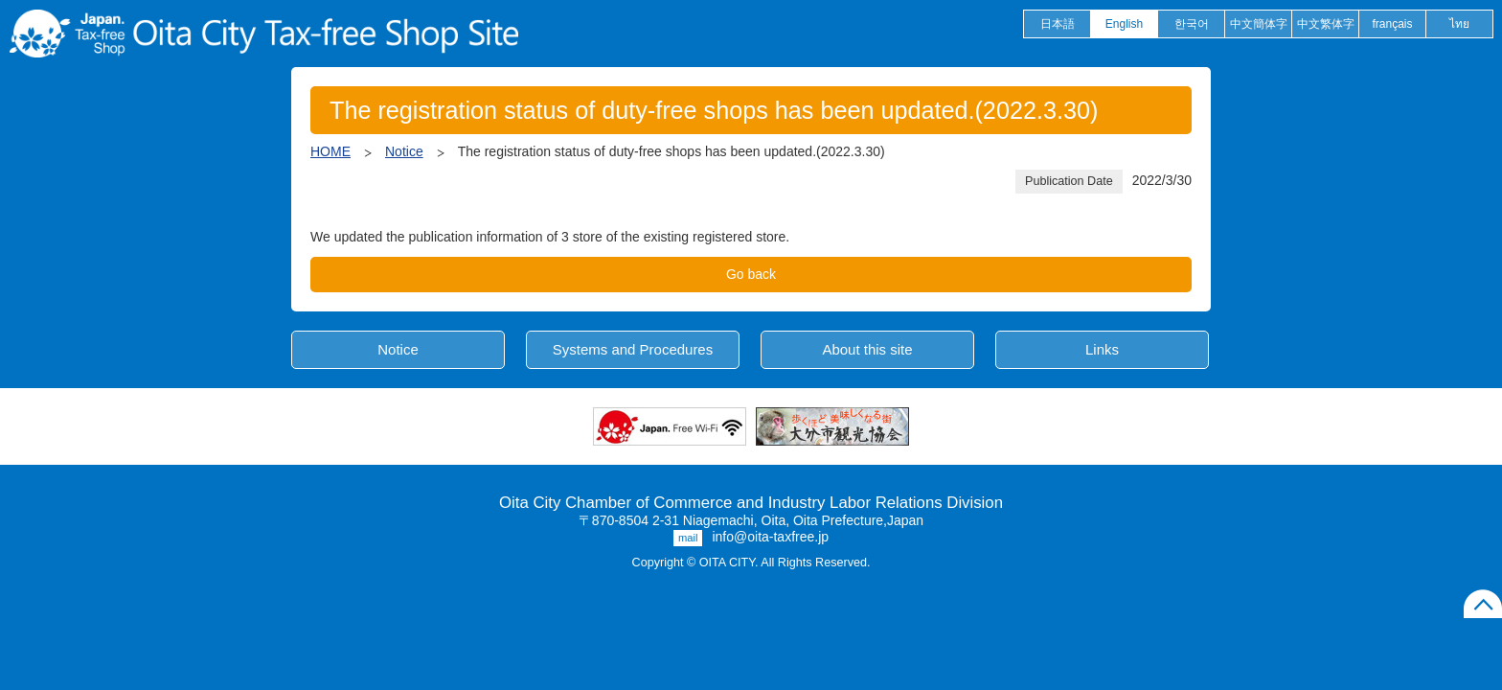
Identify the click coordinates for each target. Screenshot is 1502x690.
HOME (330, 151)
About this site (867, 349)
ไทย (1459, 24)
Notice (404, 151)
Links (1102, 349)
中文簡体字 (1258, 24)
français (1392, 24)
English (1124, 24)
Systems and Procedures (633, 349)
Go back (751, 274)
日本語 (1057, 24)
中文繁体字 (1325, 24)
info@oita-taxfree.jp (770, 536)
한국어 (1191, 24)
